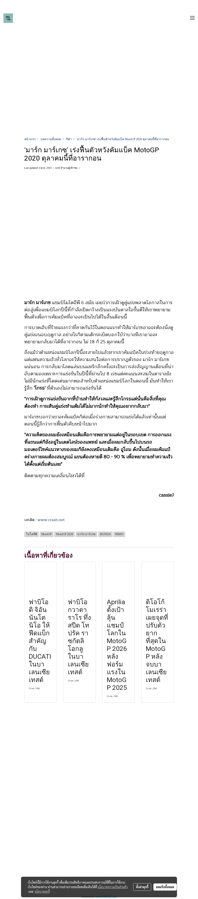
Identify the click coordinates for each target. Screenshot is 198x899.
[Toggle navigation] (192, 18)
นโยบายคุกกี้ (42, 891)
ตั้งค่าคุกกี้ (142, 887)
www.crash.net (51, 520)
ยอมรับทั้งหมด (165, 887)
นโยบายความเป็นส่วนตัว (113, 887)
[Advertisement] (99, 104)
